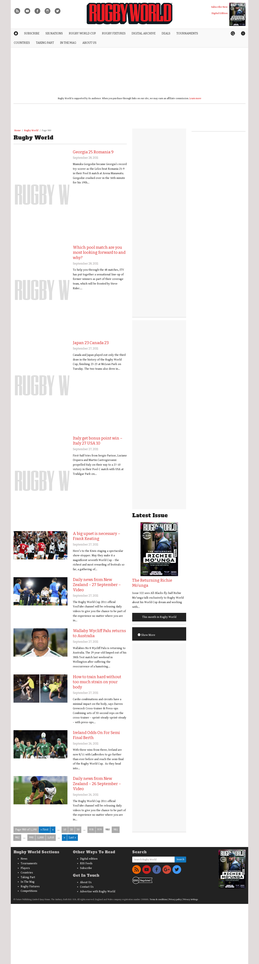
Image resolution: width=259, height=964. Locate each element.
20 (71, 829)
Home (17, 130)
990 (31, 837)
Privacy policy (175, 899)
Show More (147, 635)
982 (17, 837)
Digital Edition (220, 13)
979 (99, 829)
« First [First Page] (44, 829)
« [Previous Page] (53, 829)
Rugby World (31, 130)
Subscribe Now (219, 6)
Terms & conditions (158, 899)
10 (64, 829)
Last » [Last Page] (72, 837)
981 (115, 829)
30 (78, 829)
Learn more (195, 98)
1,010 (50, 837)
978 (91, 829)
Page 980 (46, 130)
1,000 (40, 837)
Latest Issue (150, 515)
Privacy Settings (190, 899)
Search (180, 859)
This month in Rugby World (159, 617)
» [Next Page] (64, 837)
